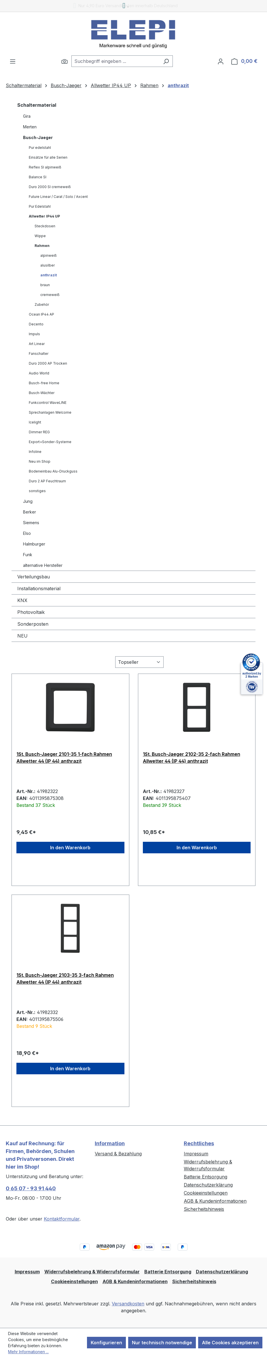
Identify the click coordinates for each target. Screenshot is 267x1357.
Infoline (35, 451)
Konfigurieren (106, 1342)
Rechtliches (199, 1143)
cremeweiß (50, 295)
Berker (29, 511)
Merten (30, 126)
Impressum (196, 1154)
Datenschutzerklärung (208, 1185)
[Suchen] (64, 61)
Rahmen (42, 245)
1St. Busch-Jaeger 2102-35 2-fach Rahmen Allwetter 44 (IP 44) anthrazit (191, 757)
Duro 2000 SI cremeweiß (50, 187)
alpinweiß (48, 255)
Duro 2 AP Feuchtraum (47, 481)
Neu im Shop (39, 461)
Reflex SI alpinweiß (45, 167)
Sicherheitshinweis (204, 1209)
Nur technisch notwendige (162, 1342)
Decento (36, 324)
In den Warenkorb (70, 847)
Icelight (35, 422)
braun (45, 285)
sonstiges (37, 491)
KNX (22, 600)
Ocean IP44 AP (41, 314)
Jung (28, 501)
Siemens (31, 522)
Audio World (39, 373)
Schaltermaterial (36, 105)
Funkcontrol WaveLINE (48, 402)
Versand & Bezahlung (118, 1154)
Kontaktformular (61, 1219)
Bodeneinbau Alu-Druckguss (53, 471)
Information (110, 1143)
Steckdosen (45, 226)
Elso (27, 533)
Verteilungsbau (33, 577)
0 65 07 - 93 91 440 (31, 1188)
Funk (27, 554)
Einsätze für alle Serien (48, 157)
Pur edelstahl (40, 147)
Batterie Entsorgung (205, 1177)
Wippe (40, 236)
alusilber (47, 265)
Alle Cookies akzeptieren (230, 1342)
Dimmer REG (39, 432)
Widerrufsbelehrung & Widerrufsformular (92, 1271)
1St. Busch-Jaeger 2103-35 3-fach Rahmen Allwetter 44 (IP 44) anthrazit (65, 978)
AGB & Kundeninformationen (215, 1201)
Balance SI (37, 177)
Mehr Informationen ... (28, 1351)
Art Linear (37, 344)
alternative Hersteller (43, 565)
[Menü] (13, 61)
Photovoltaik (31, 612)
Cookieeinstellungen (206, 1193)
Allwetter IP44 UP (44, 216)
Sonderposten (32, 624)
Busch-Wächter (41, 393)
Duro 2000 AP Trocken (48, 363)
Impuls (34, 334)
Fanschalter (38, 353)
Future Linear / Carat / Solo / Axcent (58, 196)
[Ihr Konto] (221, 61)
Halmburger (34, 543)
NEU (22, 636)
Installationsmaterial (38, 588)
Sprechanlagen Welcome (50, 412)
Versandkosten (128, 1304)
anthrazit (48, 275)
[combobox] (115, 61)
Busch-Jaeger (38, 137)
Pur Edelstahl (40, 206)
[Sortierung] (139, 662)
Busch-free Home (44, 383)
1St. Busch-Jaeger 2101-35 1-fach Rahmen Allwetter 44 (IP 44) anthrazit (64, 757)
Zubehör (42, 304)
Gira (27, 116)
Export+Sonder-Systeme (50, 442)
